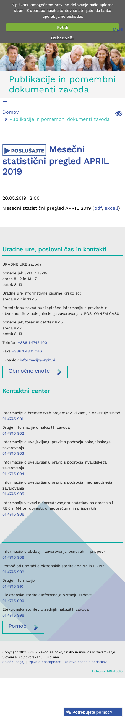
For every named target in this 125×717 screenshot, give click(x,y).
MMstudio (115, 671)
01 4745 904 (13, 474)
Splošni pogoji (13, 662)
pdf (98, 208)
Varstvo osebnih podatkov (86, 662)
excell (111, 208)
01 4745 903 (13, 453)
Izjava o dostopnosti (44, 662)
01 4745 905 (13, 494)
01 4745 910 (12, 586)
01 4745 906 (13, 514)
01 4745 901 (12, 419)
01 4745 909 (13, 572)
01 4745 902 (13, 433)
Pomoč (17, 626)
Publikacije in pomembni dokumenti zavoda (62, 84)
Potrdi (62, 27)
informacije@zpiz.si (37, 360)
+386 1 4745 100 (32, 342)
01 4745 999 (13, 601)
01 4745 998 (13, 615)
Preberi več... (62, 38)
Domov (10, 112)
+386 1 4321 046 (27, 351)
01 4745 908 (13, 557)
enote (29, 371)
